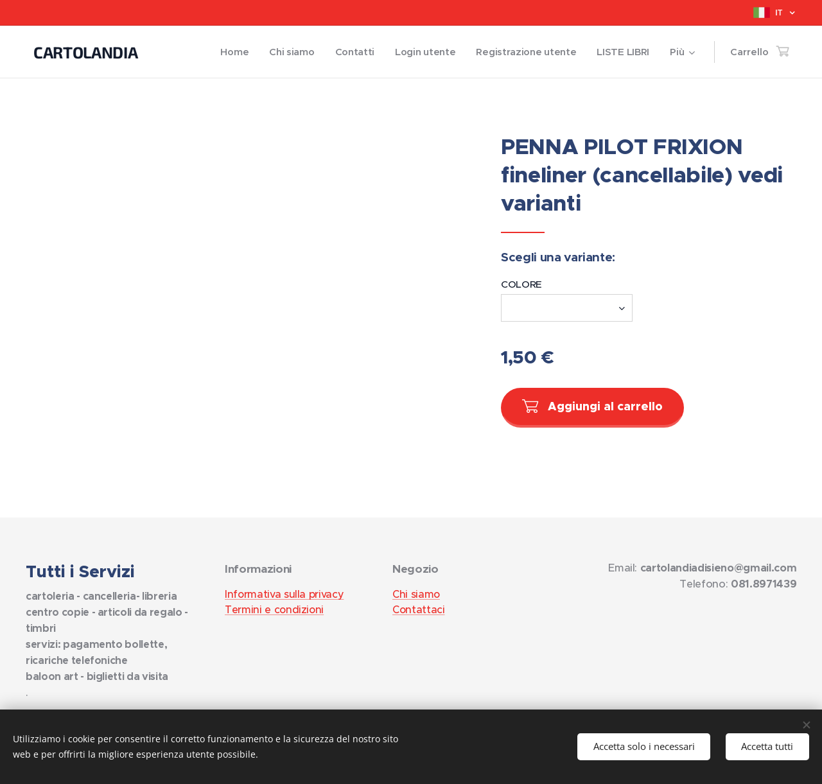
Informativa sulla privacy (284, 594)
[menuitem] (226, 52)
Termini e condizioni (274, 609)
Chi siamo (416, 594)
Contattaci (418, 609)
